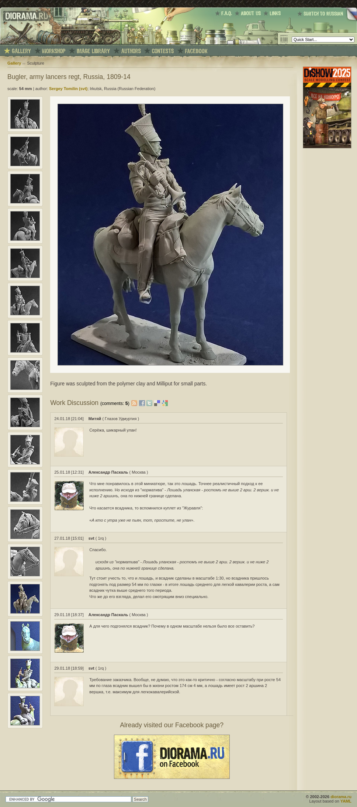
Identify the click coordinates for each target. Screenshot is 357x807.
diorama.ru (340, 796)
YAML (345, 801)
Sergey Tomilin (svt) (68, 88)
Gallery (14, 63)
